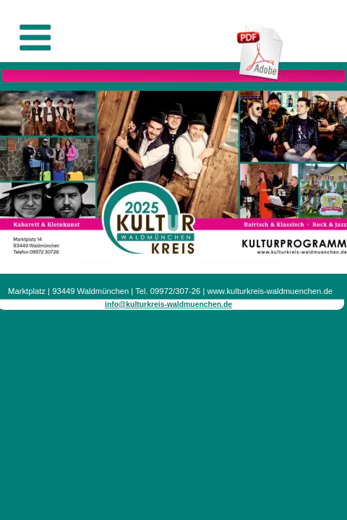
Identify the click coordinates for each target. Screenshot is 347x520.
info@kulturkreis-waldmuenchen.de (168, 304)
